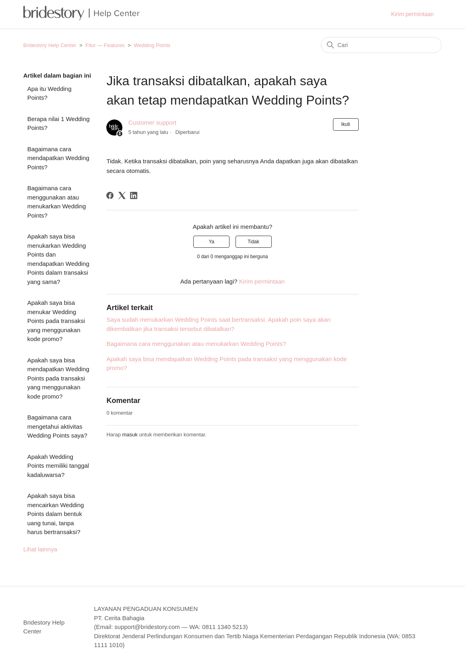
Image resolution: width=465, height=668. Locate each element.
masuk (129, 435)
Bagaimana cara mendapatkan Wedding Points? (58, 158)
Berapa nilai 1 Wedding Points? (58, 123)
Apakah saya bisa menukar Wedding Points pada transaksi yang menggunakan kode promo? (56, 320)
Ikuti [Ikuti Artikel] (345, 124)
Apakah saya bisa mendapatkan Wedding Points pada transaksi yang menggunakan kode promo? (58, 378)
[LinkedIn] (133, 195)
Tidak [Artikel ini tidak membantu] (253, 242)
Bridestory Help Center (49, 45)
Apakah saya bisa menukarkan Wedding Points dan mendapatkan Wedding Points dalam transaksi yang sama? (58, 259)
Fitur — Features (105, 45)
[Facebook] (110, 195)
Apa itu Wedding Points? (49, 93)
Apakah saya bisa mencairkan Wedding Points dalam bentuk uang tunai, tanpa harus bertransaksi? (55, 513)
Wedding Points (152, 45)
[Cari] (381, 45)
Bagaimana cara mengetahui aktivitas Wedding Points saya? (57, 426)
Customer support (152, 122)
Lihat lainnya (40, 549)
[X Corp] (122, 195)
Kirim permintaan (412, 14)
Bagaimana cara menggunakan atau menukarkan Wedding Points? (56, 202)
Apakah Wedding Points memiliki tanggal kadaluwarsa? (58, 465)
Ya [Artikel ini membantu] (211, 242)
